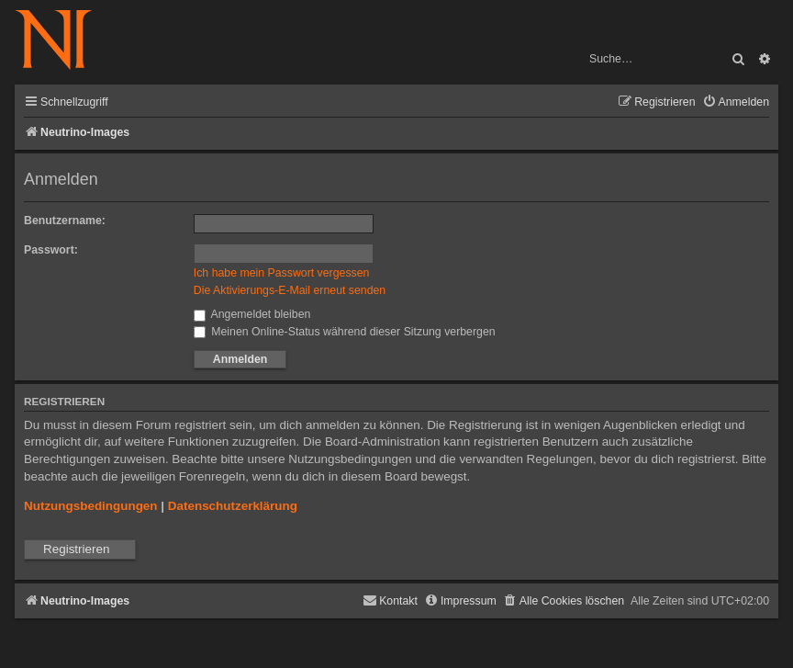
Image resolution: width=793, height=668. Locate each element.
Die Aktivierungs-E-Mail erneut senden (289, 290)
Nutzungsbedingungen (91, 506)
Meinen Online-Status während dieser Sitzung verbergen (345, 331)
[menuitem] (735, 102)
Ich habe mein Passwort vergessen (282, 272)
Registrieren (76, 549)
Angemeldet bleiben (252, 314)
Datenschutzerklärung (232, 506)
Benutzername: (65, 220)
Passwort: (51, 249)
